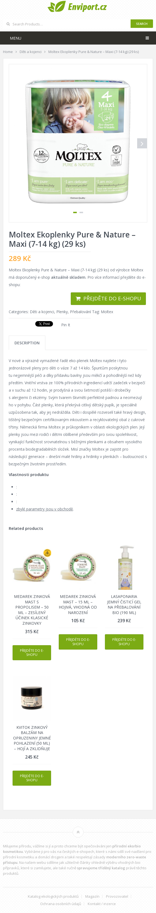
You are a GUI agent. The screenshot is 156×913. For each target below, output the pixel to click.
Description (27, 342)
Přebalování (80, 311)
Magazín (92, 896)
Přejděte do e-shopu (112, 298)
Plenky (62, 311)
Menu (15, 38)
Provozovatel (117, 896)
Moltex (107, 311)
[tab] (27, 343)
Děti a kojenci (42, 311)
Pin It (65, 324)
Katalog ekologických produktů (53, 896)
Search (142, 24)
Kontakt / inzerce (102, 904)
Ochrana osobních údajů (60, 904)
